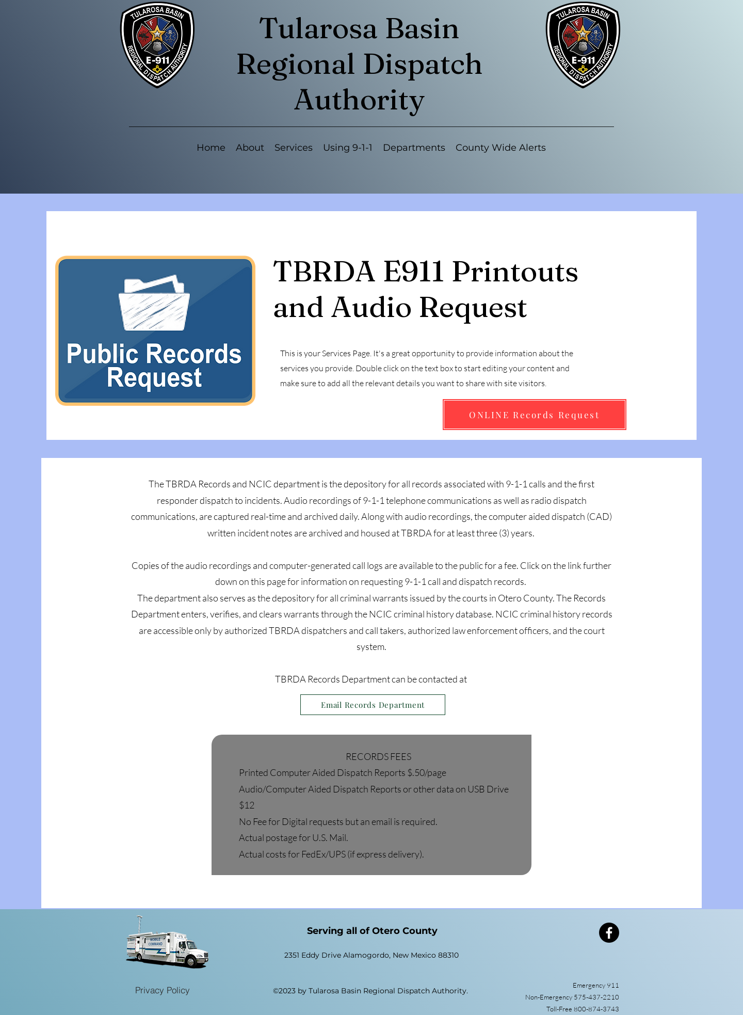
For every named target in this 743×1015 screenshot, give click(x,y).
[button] (293, 148)
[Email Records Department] (372, 704)
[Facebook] (609, 933)
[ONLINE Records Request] (534, 415)
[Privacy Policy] (162, 989)
